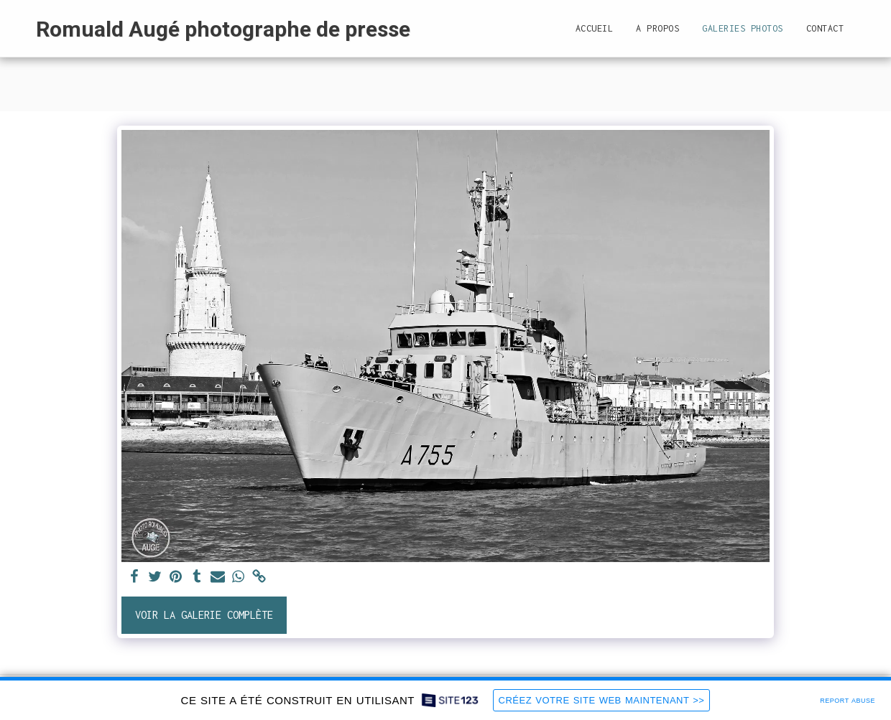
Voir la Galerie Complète (204, 615)
